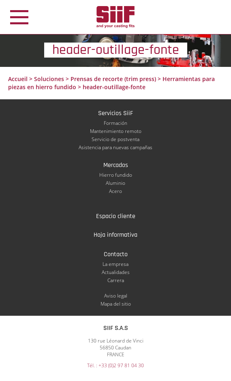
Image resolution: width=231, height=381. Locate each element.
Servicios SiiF (115, 113)
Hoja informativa (115, 235)
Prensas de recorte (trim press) (113, 79)
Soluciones (49, 79)
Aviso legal (115, 295)
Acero (115, 191)
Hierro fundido (115, 174)
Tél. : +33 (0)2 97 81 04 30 (115, 365)
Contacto (116, 254)
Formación (115, 123)
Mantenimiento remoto (115, 131)
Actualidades (116, 272)
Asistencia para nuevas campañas (115, 147)
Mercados (115, 165)
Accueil (18, 79)
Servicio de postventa (115, 139)
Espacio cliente (115, 216)
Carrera (115, 280)
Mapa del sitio (116, 303)
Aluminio (115, 183)
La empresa (115, 264)
